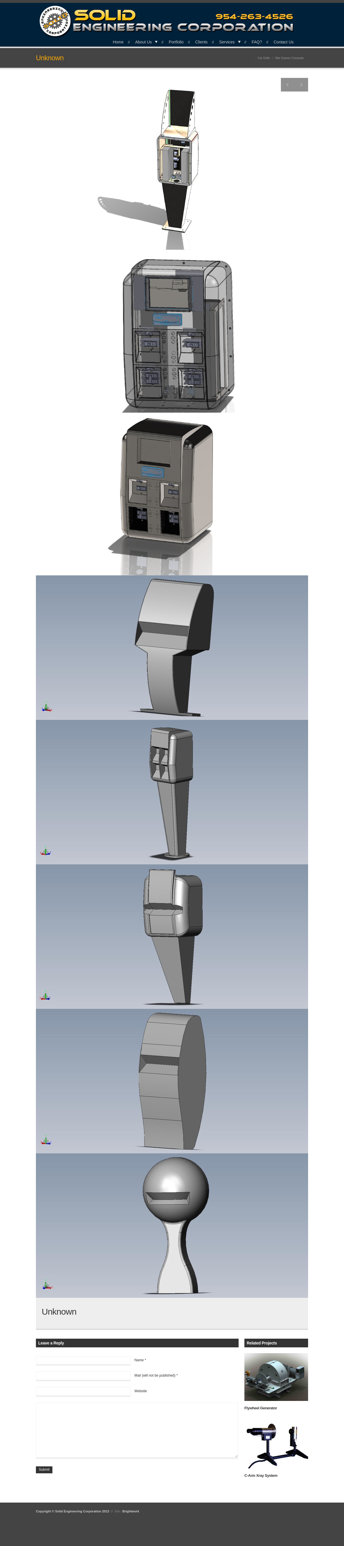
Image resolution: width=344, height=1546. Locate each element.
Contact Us (284, 42)
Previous (287, 85)
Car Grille (264, 58)
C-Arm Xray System (260, 1475)
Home (118, 42)
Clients (201, 42)
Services (227, 42)
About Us (143, 42)
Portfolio (176, 42)
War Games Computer (289, 58)
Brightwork (130, 1511)
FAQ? (257, 42)
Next (301, 85)
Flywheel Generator (260, 1408)
